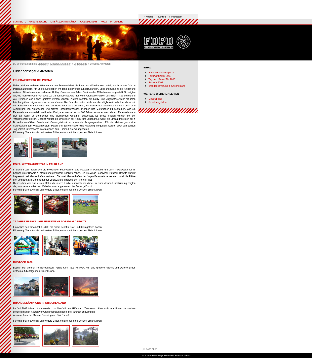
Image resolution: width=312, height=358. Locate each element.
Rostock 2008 (155, 82)
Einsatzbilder (155, 98)
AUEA (104, 21)
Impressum (176, 17)
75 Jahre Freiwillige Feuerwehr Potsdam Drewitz (49, 221)
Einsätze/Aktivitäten (63, 21)
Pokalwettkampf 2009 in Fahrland (38, 164)
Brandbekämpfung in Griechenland (166, 86)
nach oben (151, 349)
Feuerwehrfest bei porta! (161, 72)
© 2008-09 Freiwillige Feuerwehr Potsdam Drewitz (166, 355)
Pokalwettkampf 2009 (159, 76)
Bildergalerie (80, 63)
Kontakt (162, 17)
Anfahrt (149, 17)
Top (61, 1)
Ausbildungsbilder (157, 102)
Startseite (19, 21)
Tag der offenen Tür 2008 (161, 79)
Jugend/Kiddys (89, 21)
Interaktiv (116, 21)
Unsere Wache (38, 21)
